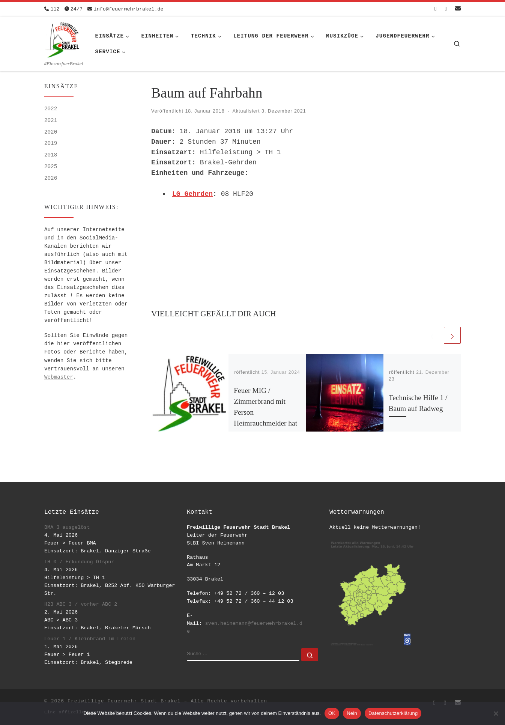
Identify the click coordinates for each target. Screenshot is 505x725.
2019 (50, 143)
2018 (50, 155)
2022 (50, 109)
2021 (50, 120)
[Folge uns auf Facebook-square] (435, 9)
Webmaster (58, 377)
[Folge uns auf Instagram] (446, 9)
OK (331, 713)
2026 (50, 178)
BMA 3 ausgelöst (67, 527)
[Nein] (495, 713)
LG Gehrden (192, 194)
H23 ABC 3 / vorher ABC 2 (80, 604)
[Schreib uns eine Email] (458, 9)
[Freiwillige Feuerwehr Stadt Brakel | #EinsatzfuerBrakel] (62, 38)
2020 (50, 132)
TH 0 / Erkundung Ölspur (79, 562)
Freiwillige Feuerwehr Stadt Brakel (124, 701)
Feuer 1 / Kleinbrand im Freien (89, 639)
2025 (50, 167)
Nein (352, 713)
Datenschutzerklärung (393, 713)
